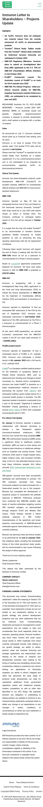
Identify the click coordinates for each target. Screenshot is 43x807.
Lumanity (15, 264)
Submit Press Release (12, 787)
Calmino (32, 391)
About (11, 782)
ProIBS (5, 368)
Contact (39, 791)
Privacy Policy (28, 791)
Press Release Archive (25, 782)
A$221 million (14, 410)
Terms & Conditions (31, 787)
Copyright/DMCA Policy (10, 791)
